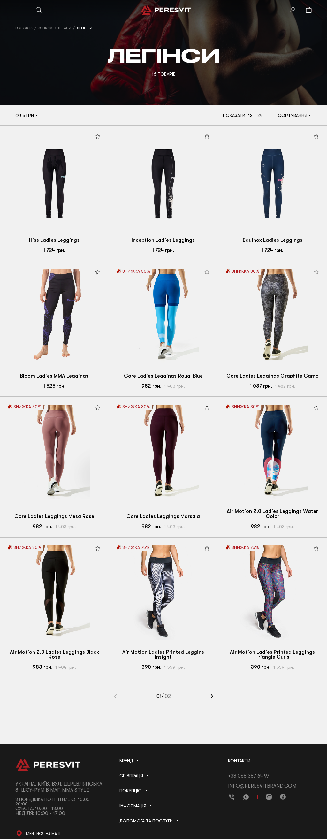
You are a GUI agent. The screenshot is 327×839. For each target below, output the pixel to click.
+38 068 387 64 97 (248, 776)
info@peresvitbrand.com (262, 786)
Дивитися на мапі (42, 833)
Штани (64, 28)
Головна (24, 28)
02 (168, 696)
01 (159, 696)
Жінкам (45, 28)
